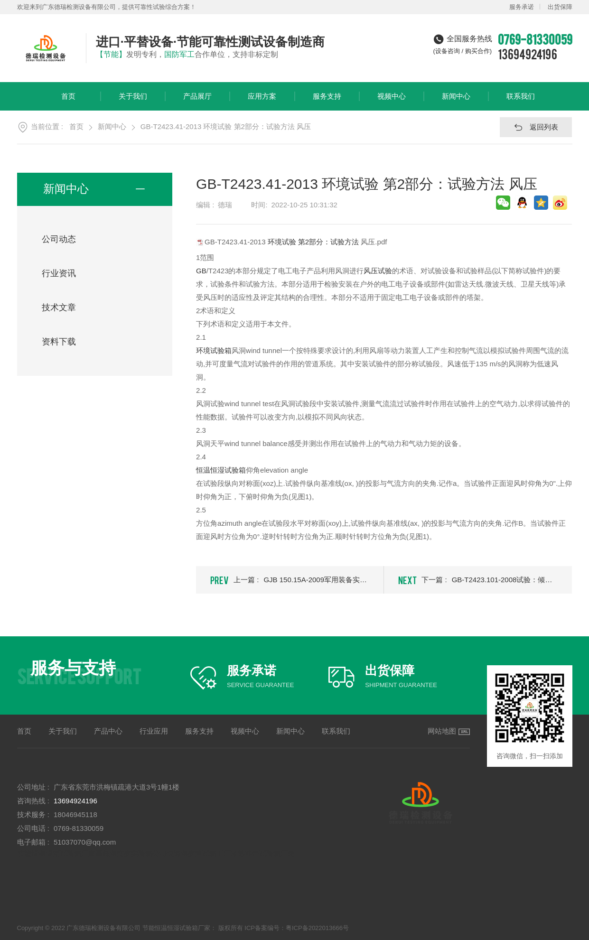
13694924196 (527, 53)
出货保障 (560, 6)
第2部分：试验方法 (328, 241)
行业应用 (154, 731)
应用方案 (262, 101)
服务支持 (327, 101)
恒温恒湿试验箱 (221, 470)
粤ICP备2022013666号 (317, 927)
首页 (68, 101)
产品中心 (108, 731)
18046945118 (75, 814)
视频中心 (391, 101)
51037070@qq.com (85, 842)
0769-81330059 (78, 828)
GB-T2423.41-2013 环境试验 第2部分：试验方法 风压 (225, 126)
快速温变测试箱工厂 (199, 853)
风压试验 (378, 271)
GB (201, 271)
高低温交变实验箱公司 (131, 853)
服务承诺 (521, 6)
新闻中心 (456, 101)
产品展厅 (197, 101)
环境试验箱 (214, 350)
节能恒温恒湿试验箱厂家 (56, 853)
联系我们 (520, 101)
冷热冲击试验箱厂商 (263, 853)
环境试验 (282, 241)
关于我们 (133, 101)
